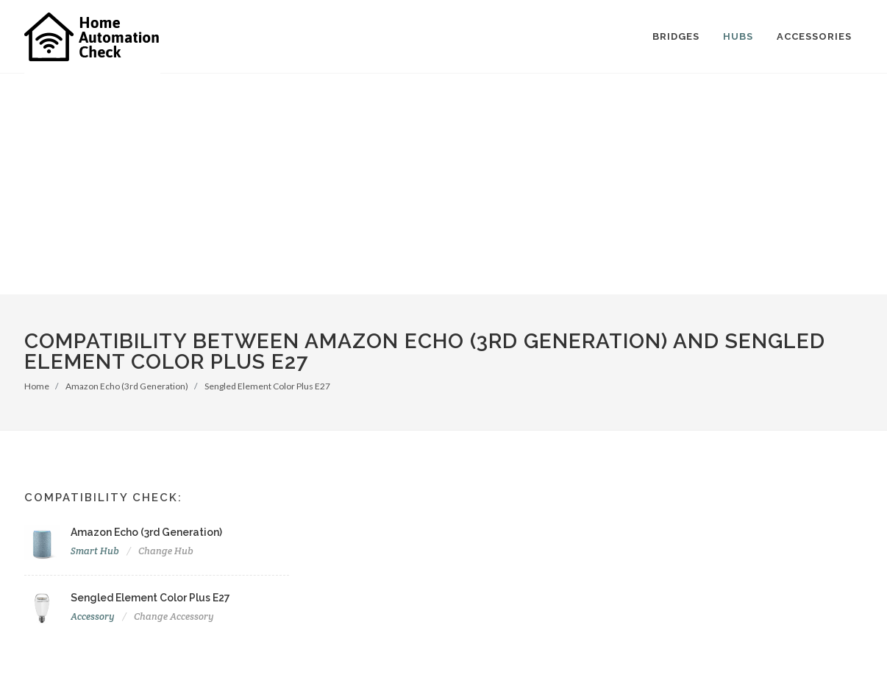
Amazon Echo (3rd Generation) (126, 386)
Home (36, 386)
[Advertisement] (443, 184)
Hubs (738, 36)
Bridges (675, 36)
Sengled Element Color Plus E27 (267, 386)
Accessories (814, 36)
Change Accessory (174, 616)
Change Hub (165, 551)
